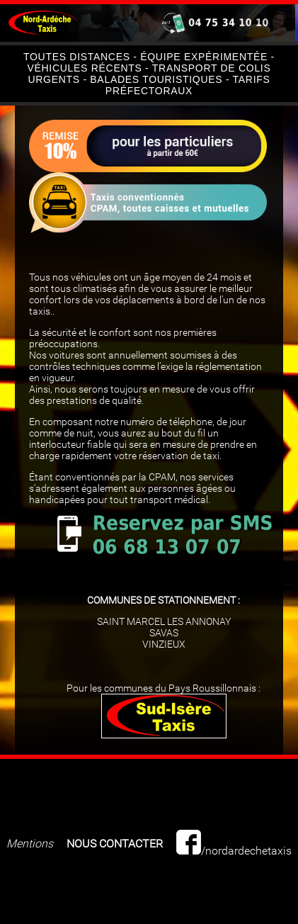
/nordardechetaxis (234, 850)
